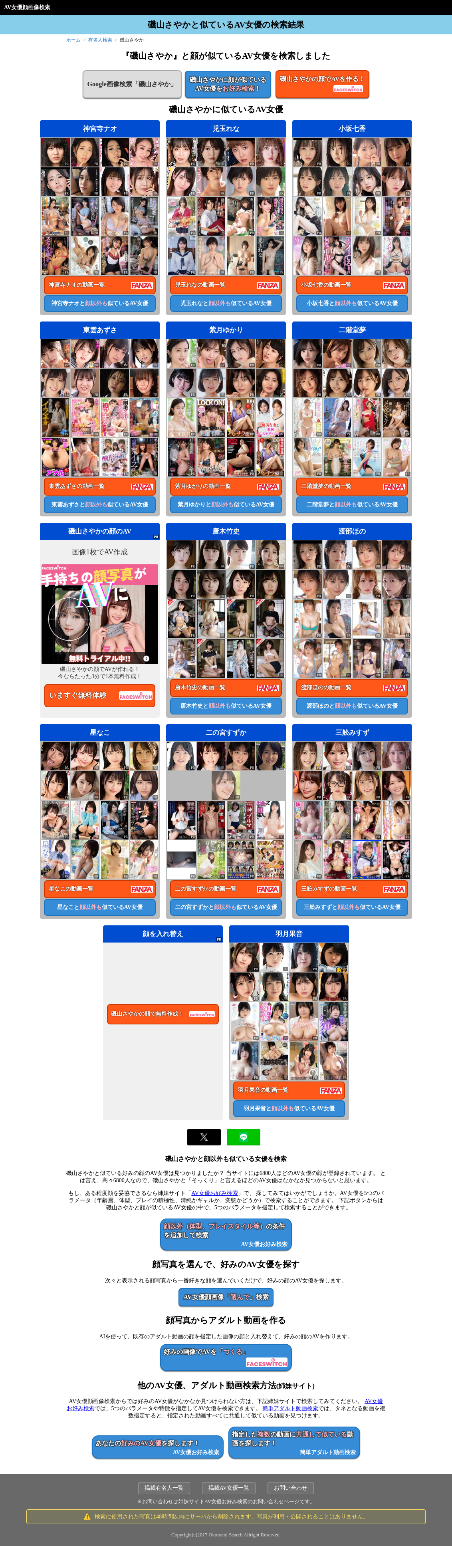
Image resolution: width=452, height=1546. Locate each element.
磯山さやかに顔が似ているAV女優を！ (228, 84)
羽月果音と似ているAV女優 (289, 1108)
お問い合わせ (290, 1488)
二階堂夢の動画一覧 (326, 486)
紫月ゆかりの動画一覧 (203, 486)
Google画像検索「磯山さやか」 (132, 84)
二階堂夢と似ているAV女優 (352, 505)
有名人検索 (100, 40)
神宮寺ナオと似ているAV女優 (100, 303)
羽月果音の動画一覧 (263, 1090)
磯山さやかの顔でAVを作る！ (322, 84)
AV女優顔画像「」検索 (225, 1297)
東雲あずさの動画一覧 (77, 486)
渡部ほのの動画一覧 (326, 688)
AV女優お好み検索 (214, 1193)
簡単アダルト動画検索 (290, 1408)
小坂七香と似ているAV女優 (352, 303)
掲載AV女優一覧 (228, 1488)
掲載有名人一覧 (164, 1488)
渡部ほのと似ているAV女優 (352, 706)
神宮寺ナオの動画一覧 (77, 285)
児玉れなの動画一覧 (200, 285)
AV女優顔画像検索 (27, 7)
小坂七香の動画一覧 (326, 285)
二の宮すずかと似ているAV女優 (226, 907)
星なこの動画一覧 (71, 889)
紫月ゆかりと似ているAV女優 (226, 505)
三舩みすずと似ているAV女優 (352, 907)
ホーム (73, 40)
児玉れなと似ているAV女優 (226, 303)
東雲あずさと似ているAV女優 (100, 505)
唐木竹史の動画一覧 (200, 688)
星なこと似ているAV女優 (100, 907)
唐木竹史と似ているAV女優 (226, 706)
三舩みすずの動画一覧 (329, 889)
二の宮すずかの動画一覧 (205, 889)
